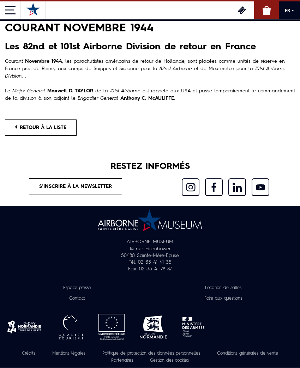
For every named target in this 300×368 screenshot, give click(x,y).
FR (289, 10)
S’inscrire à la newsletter (75, 186)
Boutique (266, 10)
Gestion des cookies (169, 361)
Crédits (28, 353)
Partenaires (122, 361)
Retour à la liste (40, 127)
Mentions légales (68, 353)
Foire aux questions (223, 298)
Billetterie (241, 10)
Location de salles (223, 288)
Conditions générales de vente (247, 353)
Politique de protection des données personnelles (151, 353)
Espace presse (77, 288)
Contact (77, 298)
